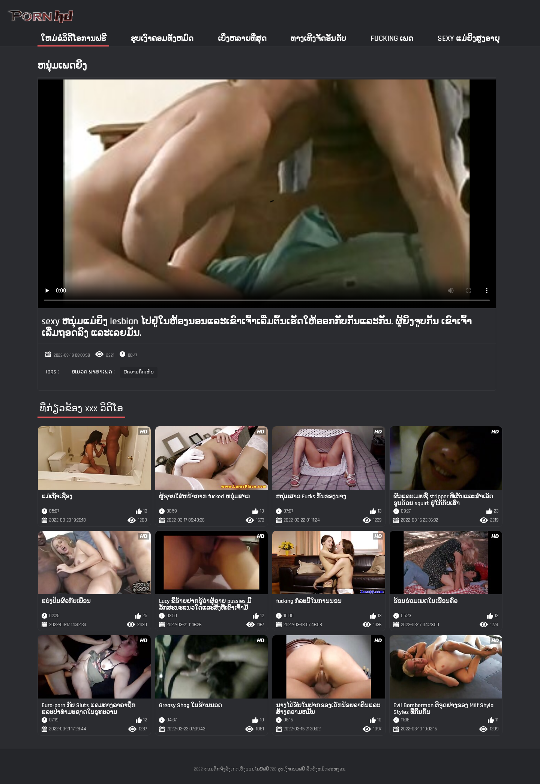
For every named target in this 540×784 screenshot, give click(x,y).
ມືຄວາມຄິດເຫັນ (139, 372)
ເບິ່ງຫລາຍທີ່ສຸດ (242, 38)
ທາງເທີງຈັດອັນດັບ (318, 38)
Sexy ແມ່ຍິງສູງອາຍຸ (469, 38)
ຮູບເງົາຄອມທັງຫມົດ (162, 38)
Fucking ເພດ (391, 38)
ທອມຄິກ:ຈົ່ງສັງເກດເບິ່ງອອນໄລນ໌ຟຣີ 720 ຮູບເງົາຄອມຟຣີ (254, 769)
